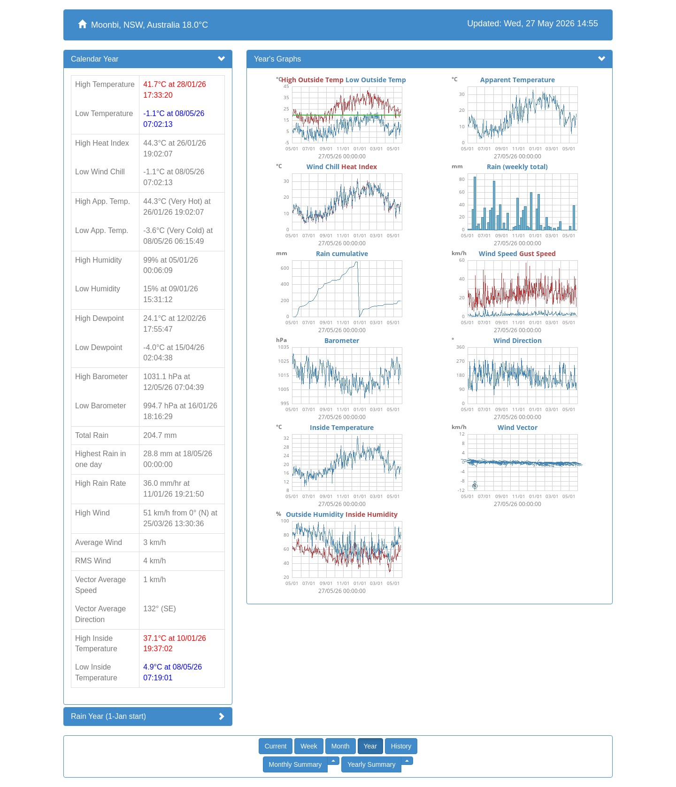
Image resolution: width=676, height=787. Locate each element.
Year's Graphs (277, 59)
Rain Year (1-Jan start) (108, 716)
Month (340, 746)
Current (276, 746)
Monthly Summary (295, 764)
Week (308, 746)
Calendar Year (94, 59)
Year (370, 746)
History (401, 746)
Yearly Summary (371, 764)
